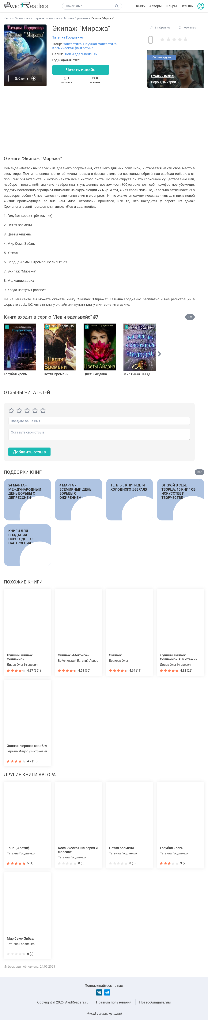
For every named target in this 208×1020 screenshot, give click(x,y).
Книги (141, 6)
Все (190, 316)
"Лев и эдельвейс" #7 (80, 54)
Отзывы (187, 6)
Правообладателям (155, 1002)
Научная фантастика (100, 44)
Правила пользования (113, 1002)
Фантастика (72, 44)
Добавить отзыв (29, 452)
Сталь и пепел (162, 76)
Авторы (155, 6)
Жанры (171, 6)
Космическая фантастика (72, 48)
